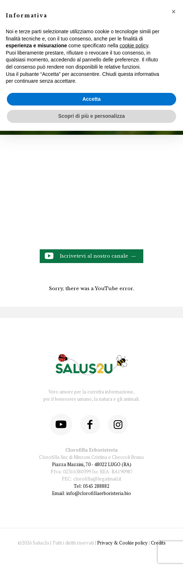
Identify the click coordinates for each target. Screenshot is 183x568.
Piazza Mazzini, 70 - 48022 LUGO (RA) (91, 464)
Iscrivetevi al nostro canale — (90, 256)
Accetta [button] (91, 99)
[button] (173, 11)
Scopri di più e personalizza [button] (91, 116)
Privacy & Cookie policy (122, 542)
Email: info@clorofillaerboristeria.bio (91, 493)
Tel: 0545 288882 (91, 486)
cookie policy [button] (133, 45)
